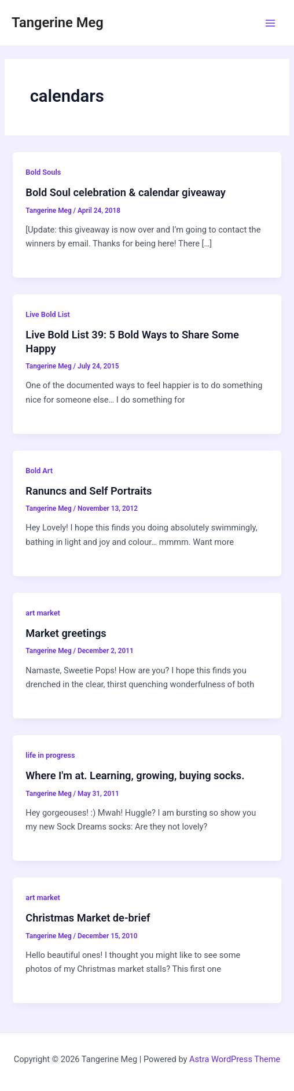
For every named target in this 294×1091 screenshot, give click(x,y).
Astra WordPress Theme (234, 1059)
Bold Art (39, 470)
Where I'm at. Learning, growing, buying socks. (134, 775)
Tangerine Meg (58, 22)
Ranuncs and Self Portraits (88, 491)
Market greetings (65, 633)
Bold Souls (43, 172)
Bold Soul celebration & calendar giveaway (125, 192)
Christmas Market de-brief (87, 918)
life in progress (50, 755)
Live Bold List (47, 314)
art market (42, 613)
